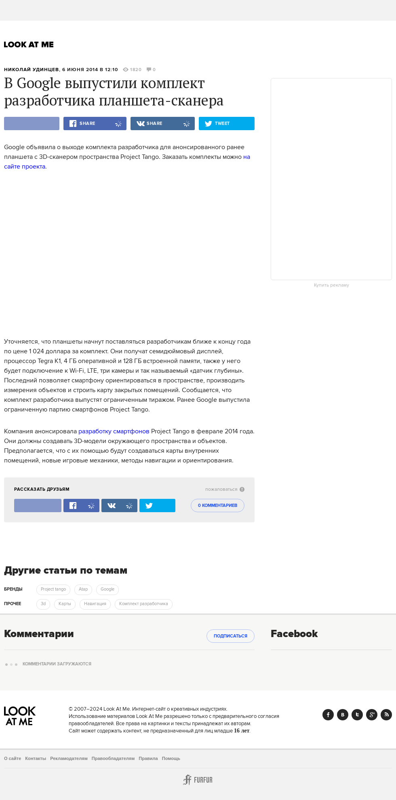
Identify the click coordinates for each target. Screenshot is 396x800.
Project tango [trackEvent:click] (53, 589)
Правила (148, 758)
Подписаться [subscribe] (230, 636)
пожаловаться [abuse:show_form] (224, 489)
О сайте (12, 758)
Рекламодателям (69, 758)
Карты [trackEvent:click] (65, 604)
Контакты (35, 758)
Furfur (198, 780)
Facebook (328, 714)
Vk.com (342, 714)
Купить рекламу (331, 285)
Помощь (171, 758)
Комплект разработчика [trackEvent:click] (143, 604)
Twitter (357, 714)
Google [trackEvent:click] (107, 589)
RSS (386, 714)
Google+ (371, 714)
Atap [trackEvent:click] (83, 589)
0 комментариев (217, 506)
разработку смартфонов (114, 431)
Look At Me (29, 44)
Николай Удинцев (31, 70)
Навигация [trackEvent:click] (95, 604)
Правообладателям (113, 758)
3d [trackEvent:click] (43, 604)
